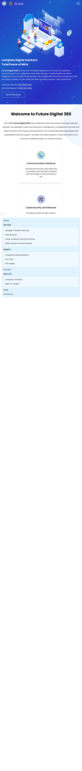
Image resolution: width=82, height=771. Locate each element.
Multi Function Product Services (18, 243)
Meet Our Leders (12, 284)
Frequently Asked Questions (17, 255)
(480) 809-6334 (25, 88)
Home (6, 220)
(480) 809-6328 (24, 84)
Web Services (11, 235)
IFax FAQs (9, 259)
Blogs (5, 290)
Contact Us (8, 294)
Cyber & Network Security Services (20, 239)
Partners (7, 269)
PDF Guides (10, 263)
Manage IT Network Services (17, 230)
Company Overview (13, 279)
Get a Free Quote (13, 94)
